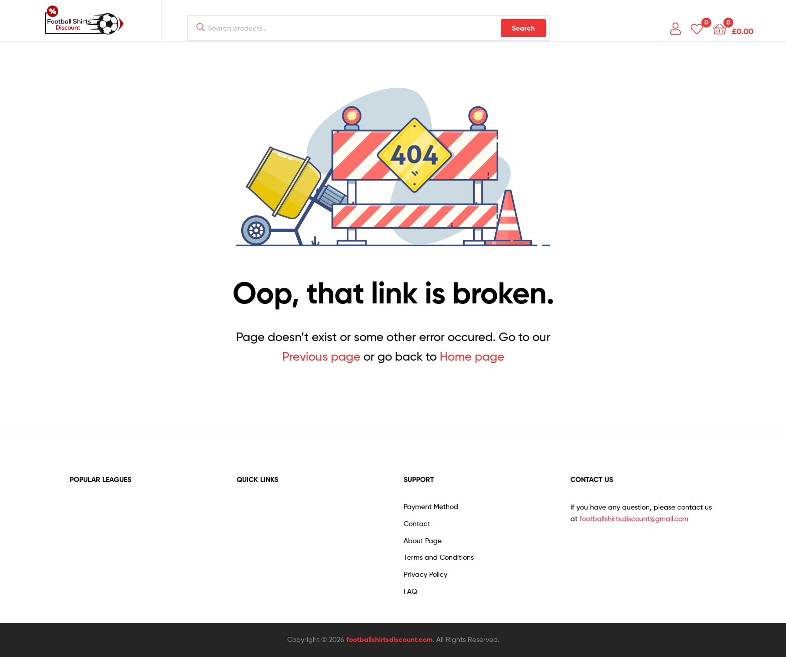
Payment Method (431, 506)
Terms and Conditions (439, 557)
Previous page (321, 356)
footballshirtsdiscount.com (389, 639)
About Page (423, 540)
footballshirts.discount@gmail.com (633, 518)
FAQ (410, 591)
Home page (472, 356)
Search (523, 28)
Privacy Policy (425, 574)
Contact (417, 523)
